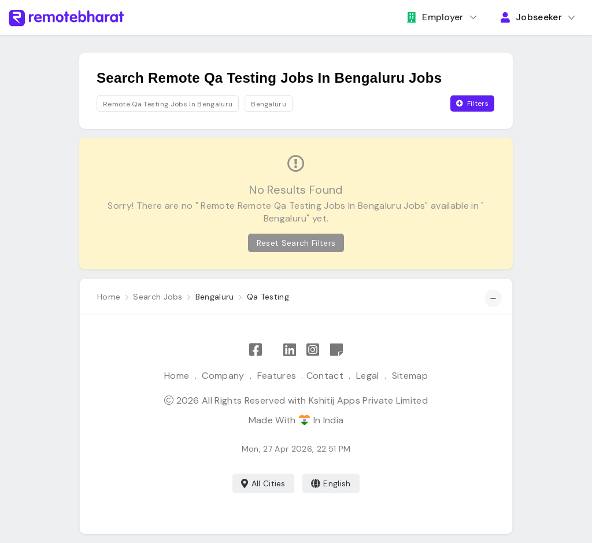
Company (223, 376)
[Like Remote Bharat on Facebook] (255, 350)
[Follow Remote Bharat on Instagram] (312, 350)
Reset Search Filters (296, 243)
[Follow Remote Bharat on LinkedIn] (289, 350)
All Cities (263, 483)
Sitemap (410, 376)
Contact (324, 376)
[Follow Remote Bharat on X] (272, 350)
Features (277, 376)
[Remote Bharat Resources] (336, 350)
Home (176, 376)
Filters (472, 103)
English (331, 483)
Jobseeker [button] (531, 17)
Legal (367, 376)
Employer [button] (435, 17)
